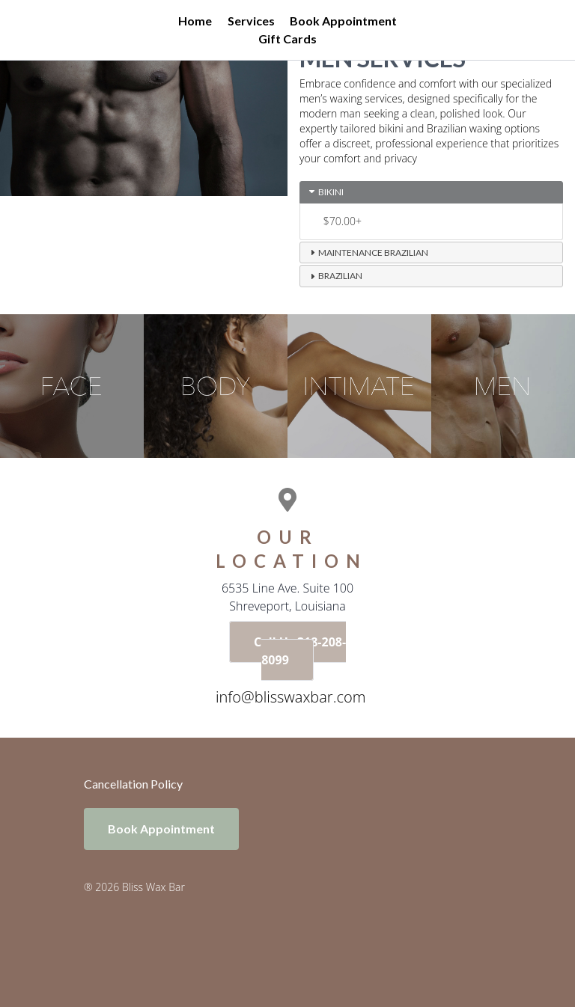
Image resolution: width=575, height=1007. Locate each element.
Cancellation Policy (133, 784)
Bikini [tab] (325, 192)
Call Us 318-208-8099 (300, 651)
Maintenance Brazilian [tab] (367, 252)
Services (251, 20)
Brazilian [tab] (334, 276)
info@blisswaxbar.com (290, 697)
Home (195, 20)
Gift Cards (287, 38)
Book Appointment (343, 20)
